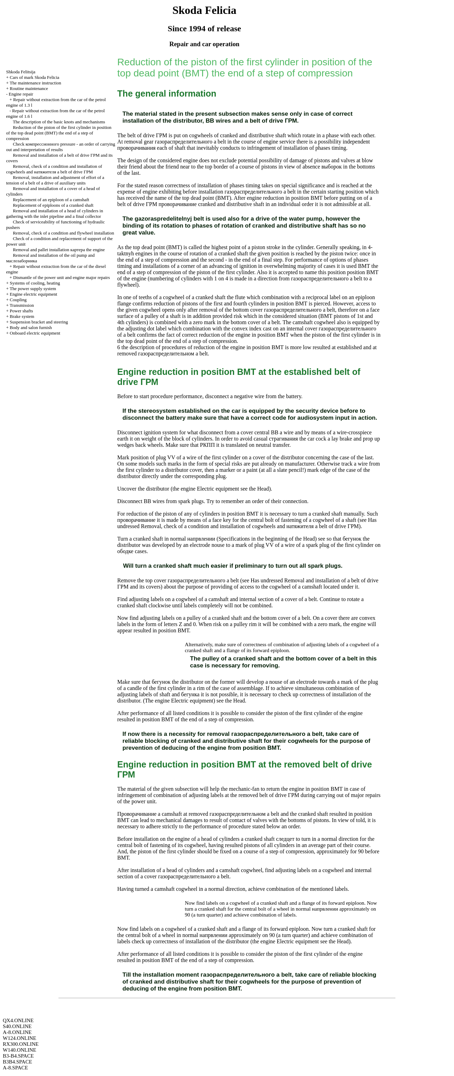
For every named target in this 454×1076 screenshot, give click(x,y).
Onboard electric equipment (35, 333)
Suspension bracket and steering (39, 322)
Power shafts (21, 310)
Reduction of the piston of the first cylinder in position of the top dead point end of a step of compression (58, 133)
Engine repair (21, 94)
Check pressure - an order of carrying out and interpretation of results (60, 146)
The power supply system (33, 288)
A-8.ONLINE (17, 1032)
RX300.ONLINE (21, 1044)
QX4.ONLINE (18, 1020)
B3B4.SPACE (17, 1062)
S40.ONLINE (17, 1026)
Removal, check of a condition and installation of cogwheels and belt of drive (54, 169)
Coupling (18, 299)
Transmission (22, 305)
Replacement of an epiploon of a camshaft (51, 199)
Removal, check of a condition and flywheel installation (63, 233)
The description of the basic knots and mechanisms (59, 121)
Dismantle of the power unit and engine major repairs (61, 277)
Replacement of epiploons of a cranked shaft (53, 205)
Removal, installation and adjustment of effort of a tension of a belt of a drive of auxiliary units (55, 180)
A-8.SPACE (15, 1067)
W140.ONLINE (19, 1050)
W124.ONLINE (19, 1038)
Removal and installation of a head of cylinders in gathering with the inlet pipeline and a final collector (54, 213)
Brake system (22, 316)
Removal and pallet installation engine (59, 249)
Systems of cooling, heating (35, 283)
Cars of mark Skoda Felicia (34, 77)
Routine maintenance (29, 88)
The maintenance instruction (35, 82)
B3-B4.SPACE (18, 1056)
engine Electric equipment (209, 489)
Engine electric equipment (33, 294)
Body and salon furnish (31, 327)
